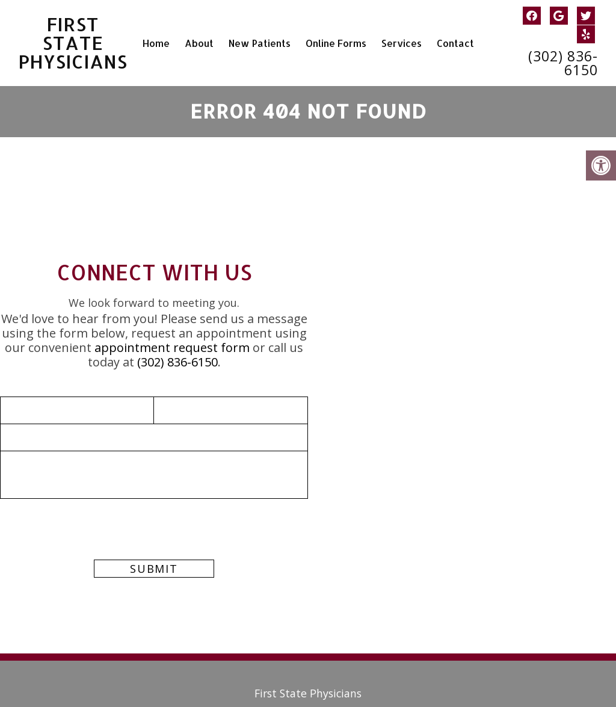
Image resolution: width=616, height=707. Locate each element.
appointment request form (172, 347)
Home (156, 43)
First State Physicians (73, 43)
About (199, 43)
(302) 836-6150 (563, 63)
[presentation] (91, 548)
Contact (455, 43)
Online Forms (336, 43)
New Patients (260, 43)
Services (401, 43)
